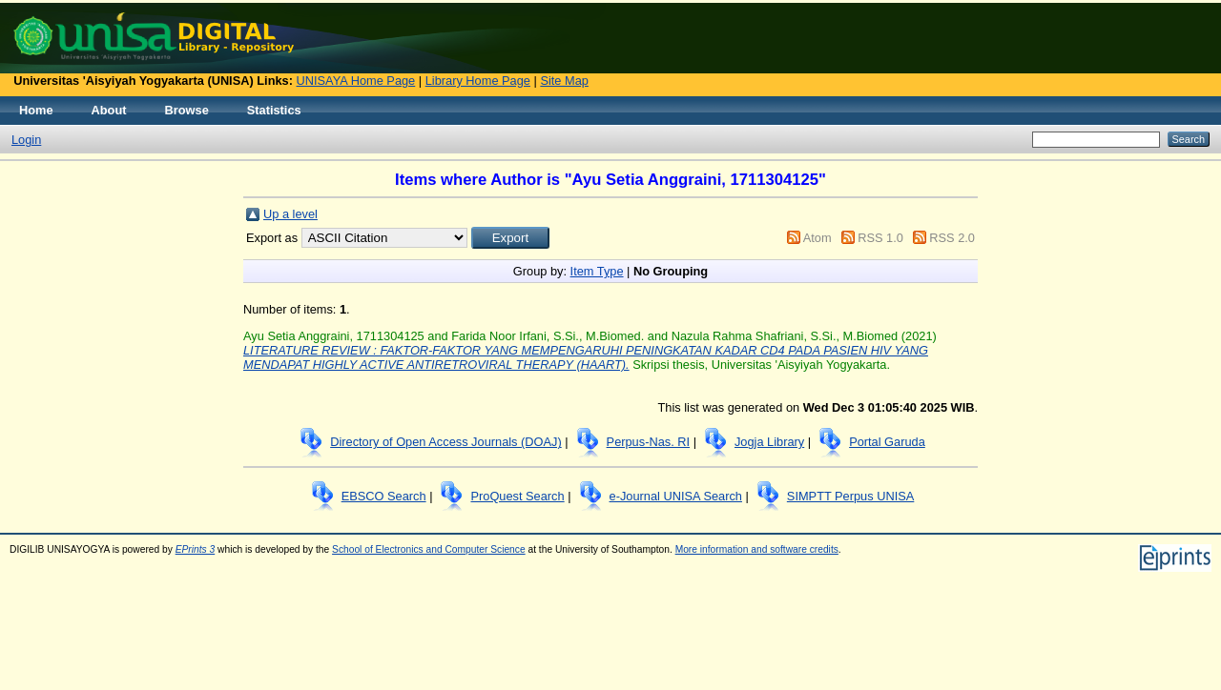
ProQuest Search (517, 496)
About (109, 110)
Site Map (564, 80)
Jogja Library (769, 442)
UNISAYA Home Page (356, 80)
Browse (187, 110)
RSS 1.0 (880, 238)
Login (26, 139)
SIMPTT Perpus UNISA (850, 496)
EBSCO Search (383, 496)
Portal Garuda (887, 442)
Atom (817, 238)
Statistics (274, 110)
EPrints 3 (196, 549)
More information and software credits (756, 549)
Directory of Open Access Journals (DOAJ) (446, 442)
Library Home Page (477, 80)
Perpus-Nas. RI (648, 442)
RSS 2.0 (952, 238)
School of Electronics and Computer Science (429, 549)
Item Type (597, 271)
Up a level (290, 214)
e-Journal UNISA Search (676, 496)
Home (36, 110)
